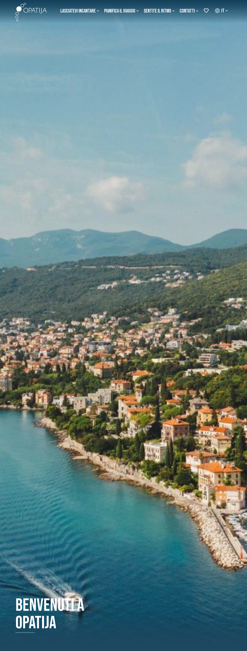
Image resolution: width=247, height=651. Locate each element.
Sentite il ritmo (157, 11)
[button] (222, 10)
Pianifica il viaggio (119, 11)
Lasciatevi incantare (78, 11)
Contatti (187, 11)
